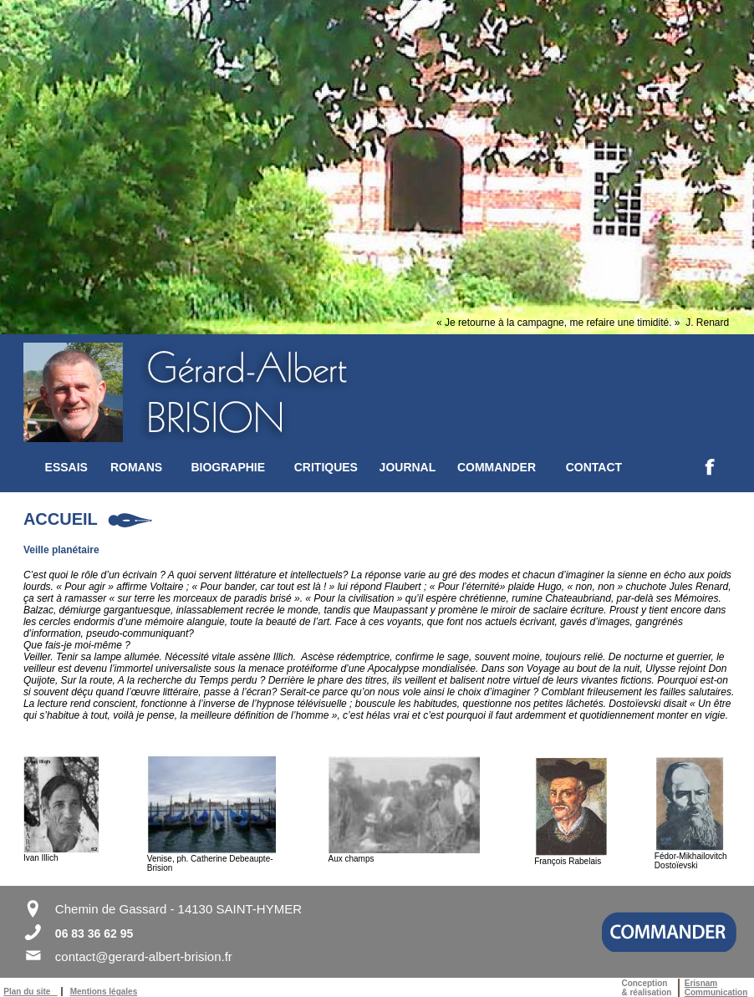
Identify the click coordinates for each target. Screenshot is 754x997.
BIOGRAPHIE (228, 467)
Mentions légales (104, 991)
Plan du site (30, 991)
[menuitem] (77, 467)
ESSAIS (66, 467)
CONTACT (594, 467)
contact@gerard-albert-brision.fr (143, 956)
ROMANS (136, 467)
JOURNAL (408, 467)
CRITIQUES (326, 467)
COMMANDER (496, 467)
